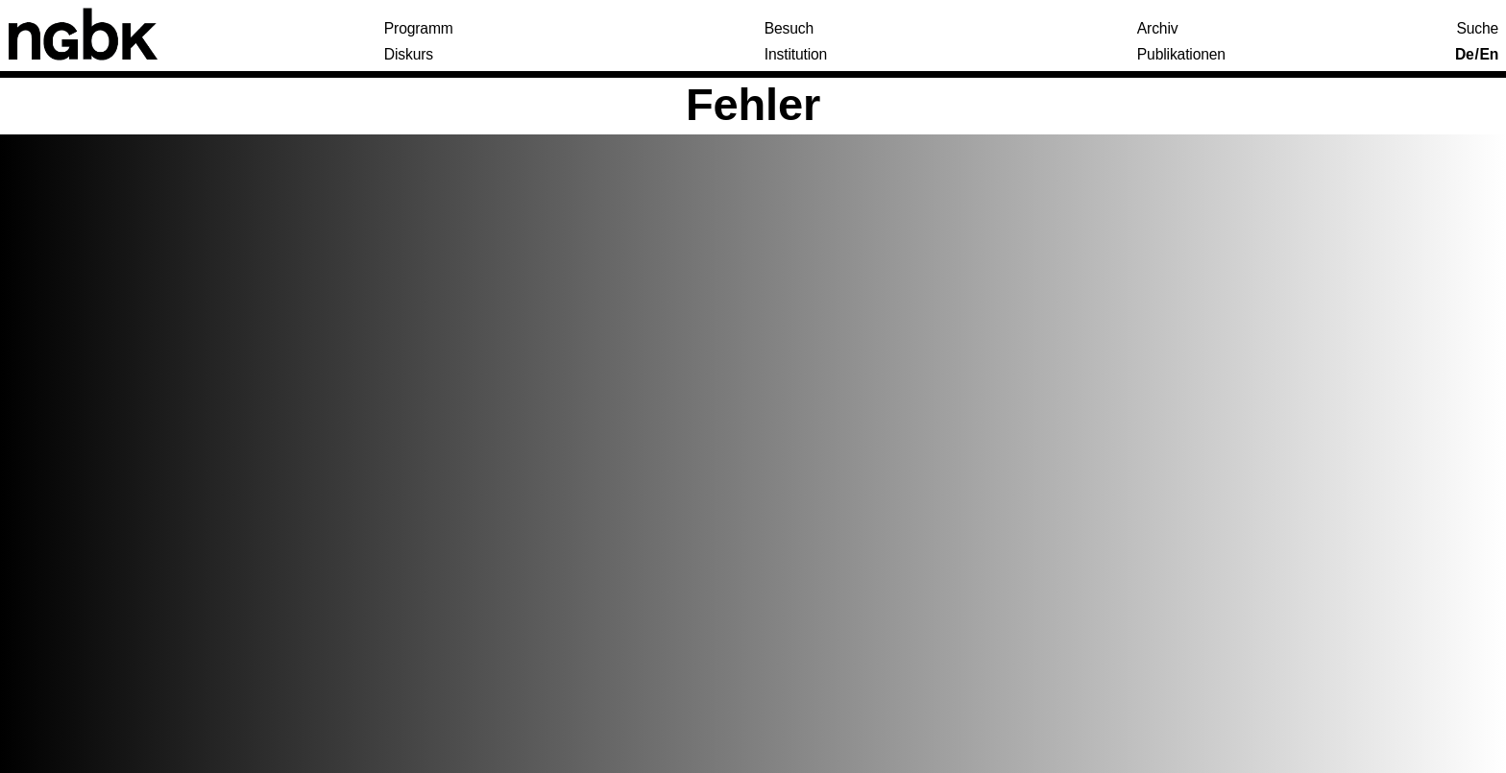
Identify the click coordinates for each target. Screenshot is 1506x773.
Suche (1478, 28)
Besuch (789, 28)
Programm (418, 28)
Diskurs (408, 54)
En (1488, 54)
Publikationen (1181, 54)
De (1464, 54)
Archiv (1157, 28)
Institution (796, 54)
